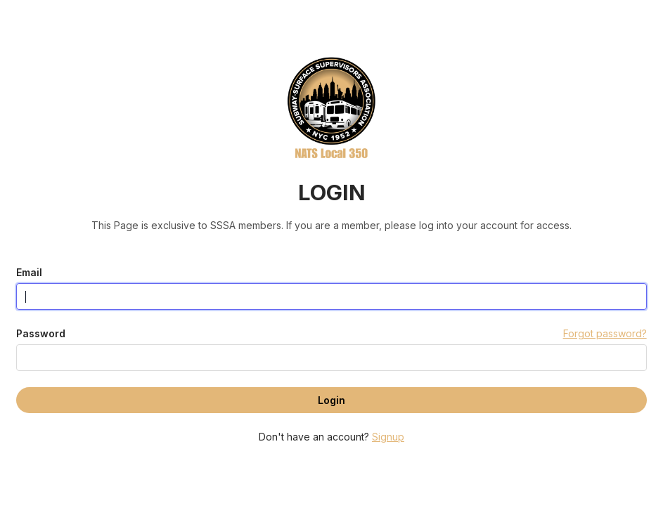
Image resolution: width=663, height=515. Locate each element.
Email (29, 272)
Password (40, 333)
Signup (388, 437)
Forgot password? (605, 333)
